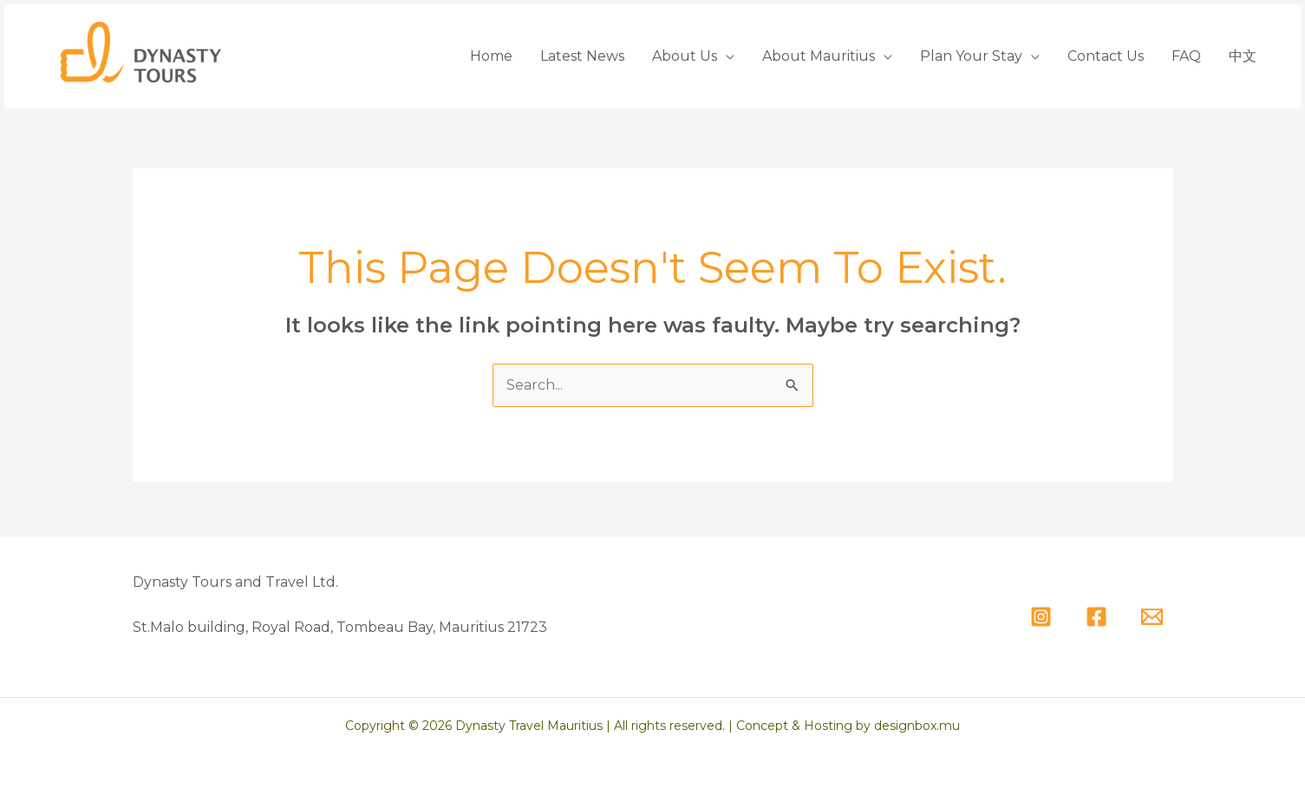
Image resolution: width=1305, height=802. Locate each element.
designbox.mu (917, 725)
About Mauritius (818, 56)
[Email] (1152, 616)
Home (491, 56)
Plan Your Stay (971, 56)
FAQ (1186, 56)
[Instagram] (1041, 616)
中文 (1242, 56)
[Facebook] (1096, 616)
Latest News (582, 56)
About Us (684, 56)
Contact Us (1105, 56)
